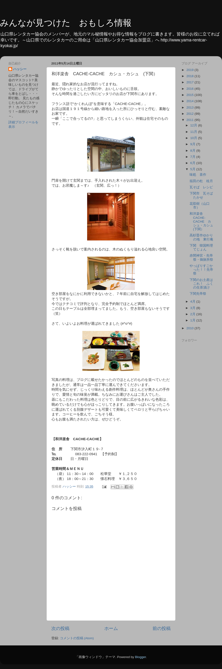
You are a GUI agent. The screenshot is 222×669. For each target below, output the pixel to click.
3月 (193, 308)
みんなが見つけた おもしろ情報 (66, 23)
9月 (193, 144)
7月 (193, 157)
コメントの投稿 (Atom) (77, 638)
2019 (190, 70)
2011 (190, 120)
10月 (194, 138)
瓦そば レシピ (201, 187)
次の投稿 (60, 628)
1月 (193, 320)
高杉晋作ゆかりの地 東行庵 (201, 237)
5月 (193, 169)
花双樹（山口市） (200, 205)
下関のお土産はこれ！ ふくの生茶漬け (201, 283)
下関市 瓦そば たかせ (203, 195)
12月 (194, 125)
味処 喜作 (198, 174)
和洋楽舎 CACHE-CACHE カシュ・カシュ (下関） (203, 221)
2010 (190, 328)
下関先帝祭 (198, 293)
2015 (190, 95)
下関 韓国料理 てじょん (203, 247)
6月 (193, 163)
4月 (193, 301)
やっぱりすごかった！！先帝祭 (201, 269)
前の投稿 (162, 628)
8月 (193, 150)
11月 (194, 132)
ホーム (111, 628)
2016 (190, 88)
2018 (190, 76)
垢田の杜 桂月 (201, 181)
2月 (193, 314)
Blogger (140, 657)
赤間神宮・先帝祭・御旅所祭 (201, 257)
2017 (190, 82)
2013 (190, 107)
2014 (190, 101)
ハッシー (19, 69)
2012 (190, 113)
